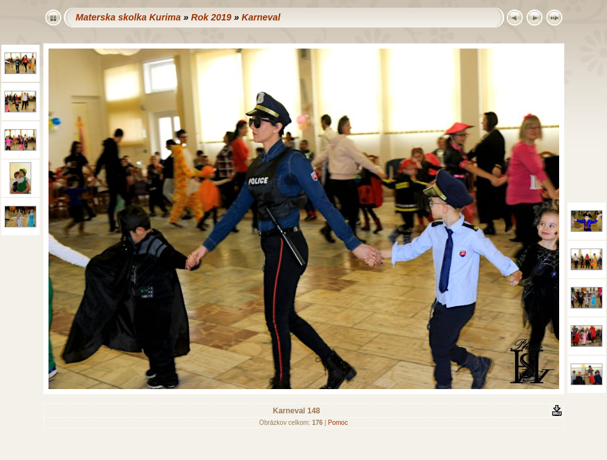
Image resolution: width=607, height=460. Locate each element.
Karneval (260, 17)
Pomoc (338, 422)
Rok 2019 (211, 17)
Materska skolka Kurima (128, 17)
